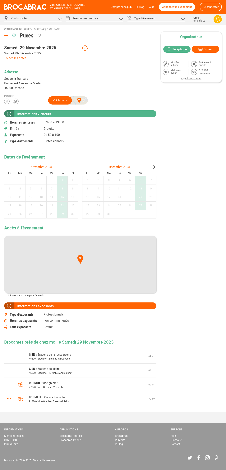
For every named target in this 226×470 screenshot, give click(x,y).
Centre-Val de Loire (17, 29)
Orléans (54, 29)
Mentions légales (14, 436)
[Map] (80, 264)
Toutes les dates (15, 58)
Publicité (120, 440)
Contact (175, 444)
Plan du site (11, 444)
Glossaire (176, 440)
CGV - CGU (10, 440)
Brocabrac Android (71, 436)
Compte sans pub (121, 7)
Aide (151, 7)
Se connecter (211, 7)
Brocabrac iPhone (70, 440)
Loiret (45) (39, 29)
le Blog (140, 7)
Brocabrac (121, 436)
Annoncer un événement (177, 7)
